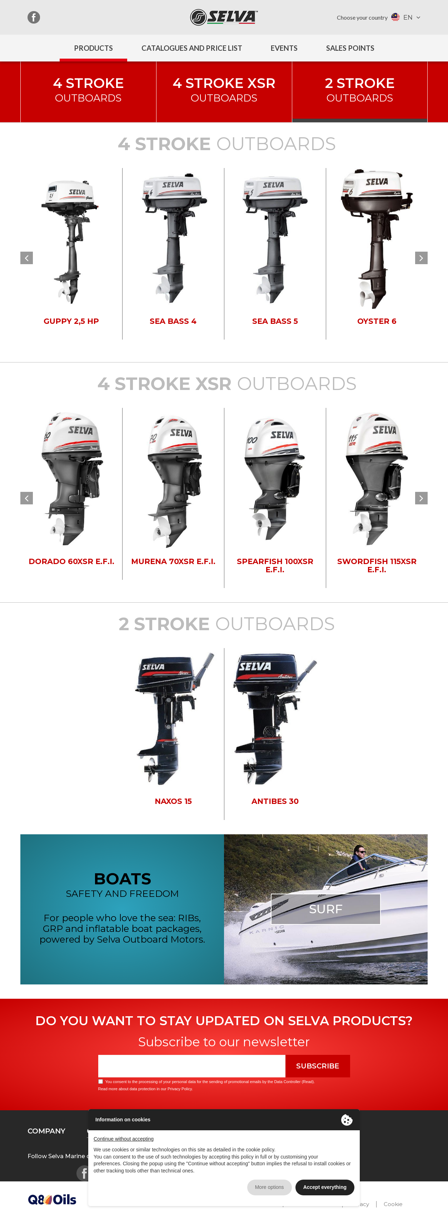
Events (284, 48)
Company (46, 1131)
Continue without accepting (124, 1139)
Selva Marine (224, 17)
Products (93, 48)
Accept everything (325, 1187)
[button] (26, 258)
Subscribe (317, 1066)
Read (307, 1082)
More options (269, 1187)
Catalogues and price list (191, 48)
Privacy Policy (180, 1089)
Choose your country (362, 17)
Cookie (393, 1204)
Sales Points (350, 48)
